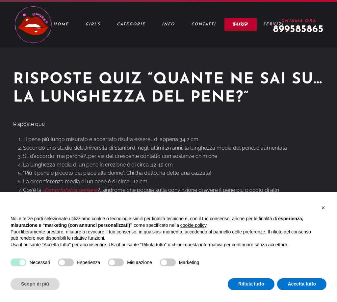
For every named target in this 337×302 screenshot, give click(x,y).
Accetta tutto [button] (302, 284)
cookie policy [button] (193, 225)
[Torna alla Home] (33, 24)
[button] (323, 207)
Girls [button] (92, 24)
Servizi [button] (273, 24)
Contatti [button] (203, 24)
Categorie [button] (131, 24)
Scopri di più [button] (35, 284)
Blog (239, 24)
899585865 (298, 29)
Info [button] (168, 24)
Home (61, 24)
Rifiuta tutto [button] (251, 284)
